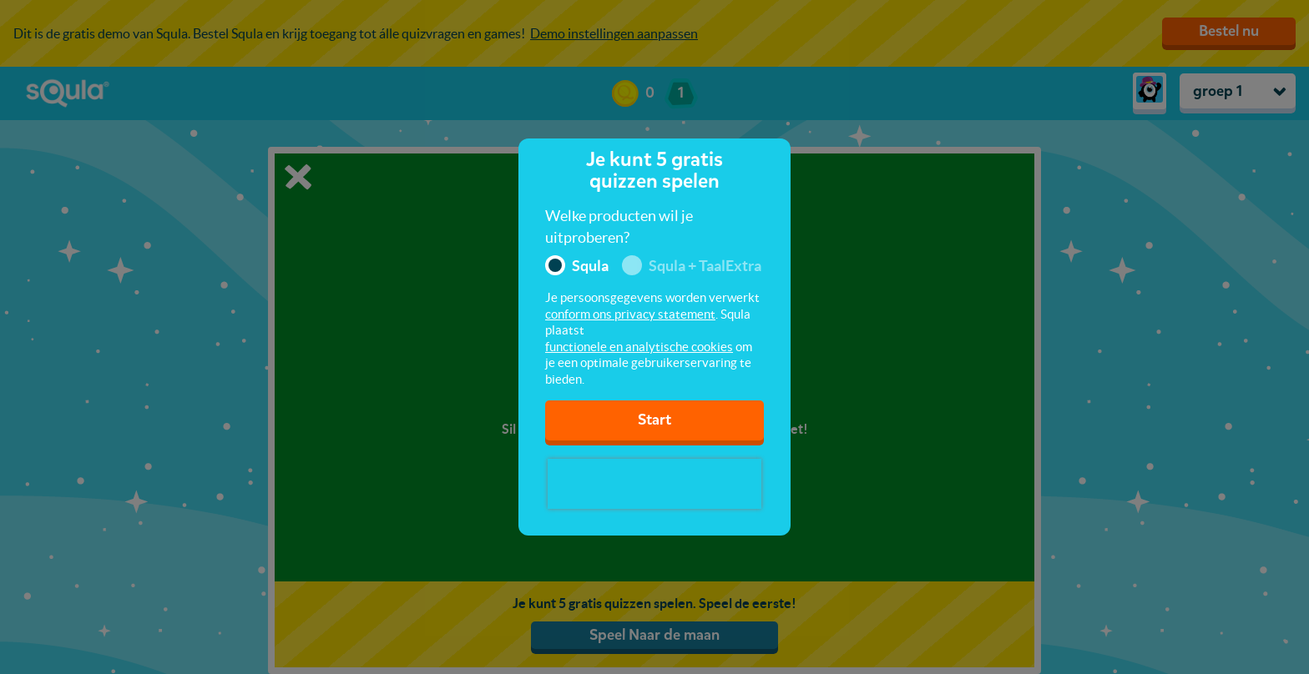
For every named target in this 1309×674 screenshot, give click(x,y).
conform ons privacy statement (630, 314)
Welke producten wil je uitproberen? (619, 226)
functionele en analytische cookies (639, 347)
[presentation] (654, 484)
